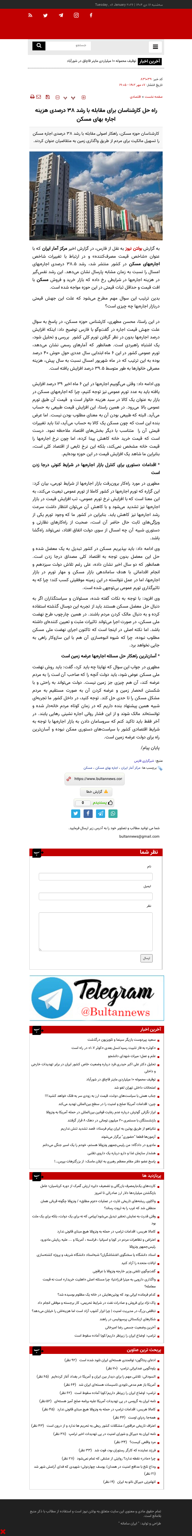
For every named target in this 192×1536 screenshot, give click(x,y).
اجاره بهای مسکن (106, 768)
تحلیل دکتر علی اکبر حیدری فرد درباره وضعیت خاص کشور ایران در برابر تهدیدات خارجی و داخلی (93, 1068)
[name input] (96, 876)
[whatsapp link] (113, 813)
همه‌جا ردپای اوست (134, 1417)
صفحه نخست (154, 97)
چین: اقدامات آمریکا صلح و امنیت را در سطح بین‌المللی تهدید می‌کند (107, 1104)
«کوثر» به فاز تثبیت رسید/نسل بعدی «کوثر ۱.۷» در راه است (113, 1048)
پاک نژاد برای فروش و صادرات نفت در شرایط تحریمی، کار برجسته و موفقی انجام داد (97, 1303)
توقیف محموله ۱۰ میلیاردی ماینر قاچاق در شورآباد (101, 61)
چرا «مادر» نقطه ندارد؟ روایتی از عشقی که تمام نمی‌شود (109, 1458)
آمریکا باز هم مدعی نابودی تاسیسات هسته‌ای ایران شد (110, 1385)
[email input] (96, 896)
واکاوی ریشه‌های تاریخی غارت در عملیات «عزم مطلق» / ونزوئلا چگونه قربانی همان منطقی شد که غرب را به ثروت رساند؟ (98, 1205)
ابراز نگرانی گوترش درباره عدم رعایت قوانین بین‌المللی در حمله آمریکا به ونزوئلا (101, 1112)
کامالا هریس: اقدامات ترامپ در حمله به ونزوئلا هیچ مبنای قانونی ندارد (106, 1231)
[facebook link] (88, 813)
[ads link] (96, 998)
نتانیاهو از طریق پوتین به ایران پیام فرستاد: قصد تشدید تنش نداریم (108, 1128)
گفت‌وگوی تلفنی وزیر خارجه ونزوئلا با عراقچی (124, 1271)
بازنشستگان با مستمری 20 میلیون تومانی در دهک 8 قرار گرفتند (112, 1120)
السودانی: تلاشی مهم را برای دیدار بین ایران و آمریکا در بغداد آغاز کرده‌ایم (96, 1376)
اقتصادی (135, 97)
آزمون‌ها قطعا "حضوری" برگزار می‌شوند (128, 1137)
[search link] (38, 46)
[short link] (98, 779)
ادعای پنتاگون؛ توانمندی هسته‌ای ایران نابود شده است (110, 1360)
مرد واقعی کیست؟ (135, 1442)
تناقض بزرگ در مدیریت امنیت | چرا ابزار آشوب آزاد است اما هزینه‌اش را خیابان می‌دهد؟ (94, 1311)
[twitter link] (75, 813)
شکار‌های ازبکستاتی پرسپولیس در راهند (128, 1319)
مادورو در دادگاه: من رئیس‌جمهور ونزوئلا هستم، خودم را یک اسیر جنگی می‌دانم (99, 1145)
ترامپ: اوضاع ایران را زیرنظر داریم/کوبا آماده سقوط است (115, 1335)
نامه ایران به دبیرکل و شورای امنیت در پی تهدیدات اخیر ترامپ (104, 1434)
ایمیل (147, 886)
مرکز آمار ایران (131, 768)
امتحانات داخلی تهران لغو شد (135, 1087)
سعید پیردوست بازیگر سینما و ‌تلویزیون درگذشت (122, 1040)
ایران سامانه (129, 1523)
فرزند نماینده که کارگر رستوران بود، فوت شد (117, 1450)
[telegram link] (100, 813)
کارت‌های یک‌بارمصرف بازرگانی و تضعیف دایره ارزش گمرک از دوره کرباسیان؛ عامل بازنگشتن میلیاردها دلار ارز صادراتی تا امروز (98, 1189)
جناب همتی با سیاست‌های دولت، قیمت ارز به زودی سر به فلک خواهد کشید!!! (100, 1096)
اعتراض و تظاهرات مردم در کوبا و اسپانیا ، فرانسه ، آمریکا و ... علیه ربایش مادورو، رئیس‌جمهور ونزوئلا (98, 1243)
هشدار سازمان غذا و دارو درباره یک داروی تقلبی (122, 1153)
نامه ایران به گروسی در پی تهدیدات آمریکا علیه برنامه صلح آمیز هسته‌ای (97, 1401)
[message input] (96, 931)
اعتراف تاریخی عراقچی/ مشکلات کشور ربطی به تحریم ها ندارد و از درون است (93, 1426)
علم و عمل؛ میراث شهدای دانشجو (132, 1056)
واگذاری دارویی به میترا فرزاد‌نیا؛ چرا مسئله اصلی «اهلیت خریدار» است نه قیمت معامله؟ (99, 1283)
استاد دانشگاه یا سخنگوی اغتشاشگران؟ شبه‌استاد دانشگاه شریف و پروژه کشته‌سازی (96, 1255)
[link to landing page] (134, 24)
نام (149, 866)
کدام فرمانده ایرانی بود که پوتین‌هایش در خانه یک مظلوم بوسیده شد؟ (107, 1294)
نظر (149, 906)
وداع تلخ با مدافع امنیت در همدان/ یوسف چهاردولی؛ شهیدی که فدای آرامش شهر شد (94, 1470)
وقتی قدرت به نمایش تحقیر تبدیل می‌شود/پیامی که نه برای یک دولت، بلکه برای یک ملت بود (94, 1220)
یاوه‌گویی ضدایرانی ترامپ (131, 1368)
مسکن (88, 768)
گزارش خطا (97, 792)
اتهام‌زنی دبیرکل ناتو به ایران (129, 1482)
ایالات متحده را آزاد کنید (138, 1263)
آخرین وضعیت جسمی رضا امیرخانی (130, 1327)
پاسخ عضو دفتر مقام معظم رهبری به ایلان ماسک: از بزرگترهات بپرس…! (105, 1161)
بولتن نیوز (133, 248)
